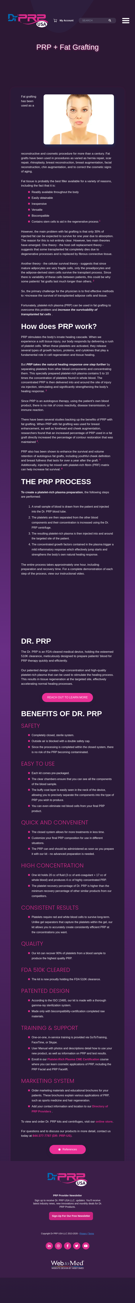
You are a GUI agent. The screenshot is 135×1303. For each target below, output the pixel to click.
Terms (91, 1233)
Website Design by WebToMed (68, 1268)
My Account (66, 20)
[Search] (111, 20)
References (70, 1149)
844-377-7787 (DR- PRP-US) (52, 1135)
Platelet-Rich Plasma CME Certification (73, 1059)
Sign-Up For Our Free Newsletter (71, 1216)
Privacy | (84, 1233)
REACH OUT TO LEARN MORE (67, 697)
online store (104, 1121)
